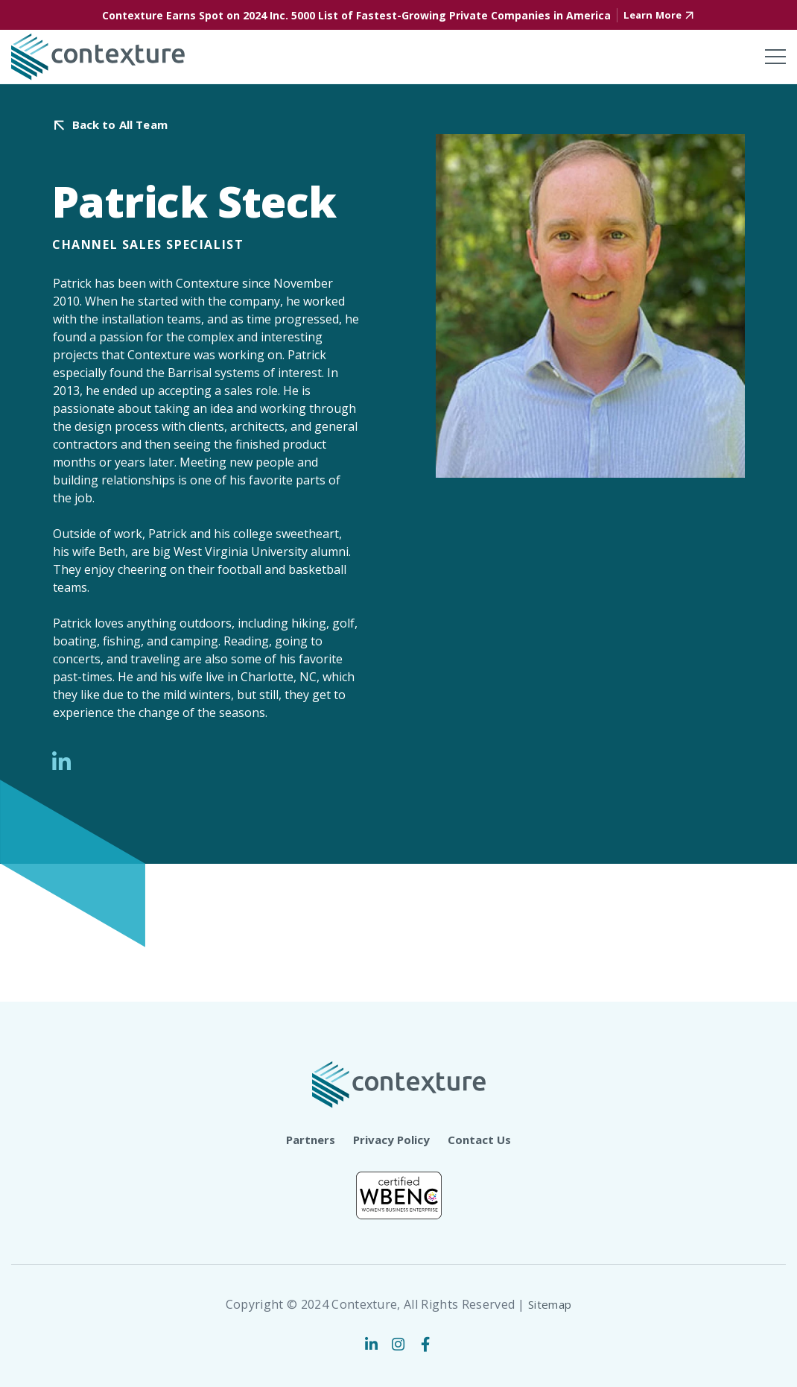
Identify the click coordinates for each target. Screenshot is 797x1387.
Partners (307, 1138)
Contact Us (483, 1138)
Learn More (652, 15)
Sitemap (550, 1303)
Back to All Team (125, 125)
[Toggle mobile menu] (775, 56)
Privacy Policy (391, 1138)
